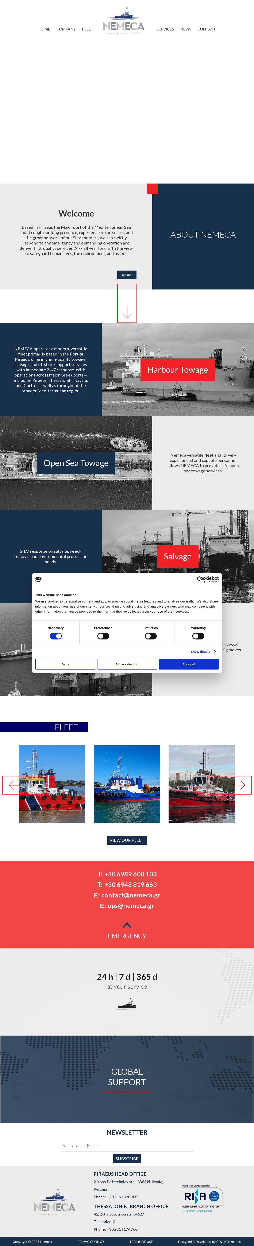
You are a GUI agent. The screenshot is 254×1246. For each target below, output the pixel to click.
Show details (200, 651)
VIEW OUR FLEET (127, 840)
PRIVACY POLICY (90, 1241)
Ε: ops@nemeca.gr (127, 905)
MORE (127, 275)
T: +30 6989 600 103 (127, 874)
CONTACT (206, 29)
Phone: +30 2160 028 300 (115, 1196)
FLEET (87, 29)
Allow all (188, 664)
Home (44, 29)
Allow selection (126, 664)
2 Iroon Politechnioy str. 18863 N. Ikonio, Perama (128, 1185)
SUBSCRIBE (127, 1158)
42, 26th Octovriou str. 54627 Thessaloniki (119, 1218)
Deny (65, 664)
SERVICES (165, 29)
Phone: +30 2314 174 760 (115, 1229)
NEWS (185, 29)
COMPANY (66, 29)
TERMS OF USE (141, 1241)
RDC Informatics (228, 1241)
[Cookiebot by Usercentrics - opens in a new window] (200, 579)
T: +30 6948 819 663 (127, 884)
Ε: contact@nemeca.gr (127, 895)
